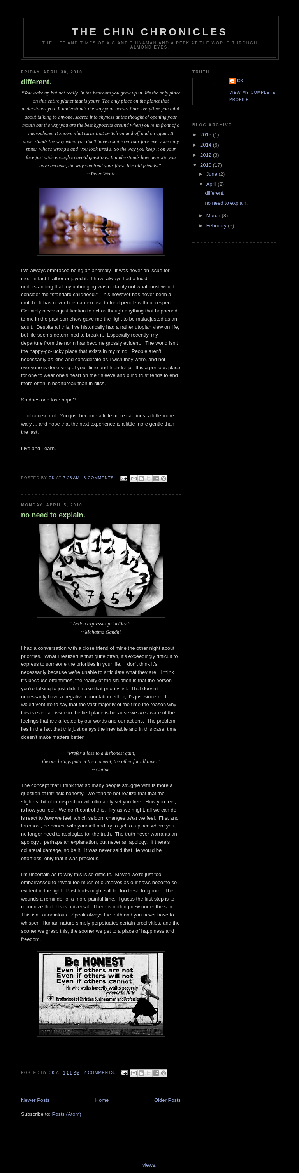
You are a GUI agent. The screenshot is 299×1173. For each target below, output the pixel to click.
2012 (206, 155)
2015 (206, 135)
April (212, 184)
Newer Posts (35, 1100)
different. (36, 82)
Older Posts (167, 1100)
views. (149, 1165)
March (214, 215)
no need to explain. (53, 515)
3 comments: (100, 478)
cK (240, 81)
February (217, 226)
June (212, 174)
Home (102, 1100)
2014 (206, 145)
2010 (206, 165)
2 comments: (100, 1072)
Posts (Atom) (66, 1114)
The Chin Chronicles (150, 32)
